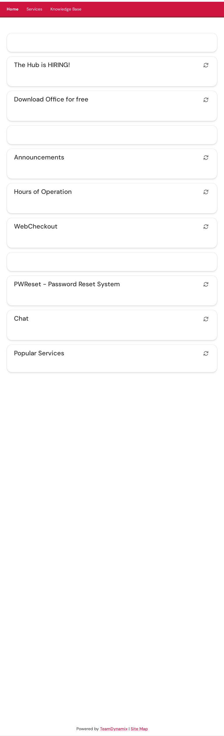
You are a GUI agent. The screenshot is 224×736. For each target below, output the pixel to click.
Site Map (139, 728)
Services (34, 9)
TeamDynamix (113, 728)
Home (12, 9)
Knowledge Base (65, 9)
